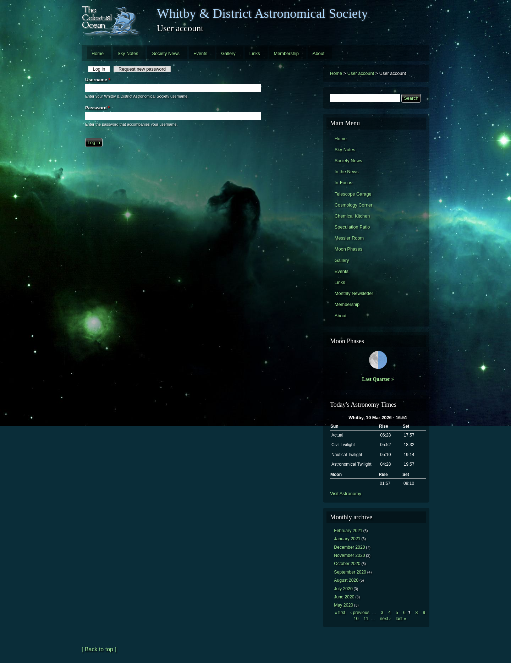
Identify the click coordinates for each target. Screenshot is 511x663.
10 (356, 618)
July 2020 (343, 588)
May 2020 (343, 605)
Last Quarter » (378, 379)
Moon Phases (348, 249)
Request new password (142, 69)
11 (365, 618)
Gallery (228, 53)
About (318, 53)
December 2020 (349, 547)
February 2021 (348, 530)
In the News (347, 171)
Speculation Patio (352, 227)
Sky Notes (127, 53)
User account (360, 73)
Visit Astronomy (345, 493)
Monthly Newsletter (354, 293)
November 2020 (349, 555)
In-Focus (343, 182)
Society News (166, 53)
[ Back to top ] (99, 649)
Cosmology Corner (354, 205)
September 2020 (350, 572)
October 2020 (347, 563)
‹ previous (359, 612)
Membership (286, 53)
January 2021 (347, 538)
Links (254, 53)
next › (385, 618)
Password (97, 107)
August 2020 (346, 580)
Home (98, 53)
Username (97, 79)
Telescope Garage (353, 194)
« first (340, 612)
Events (200, 53)
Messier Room (349, 238)
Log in (101, 69)
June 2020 (344, 596)
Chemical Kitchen (352, 216)
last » (401, 618)
